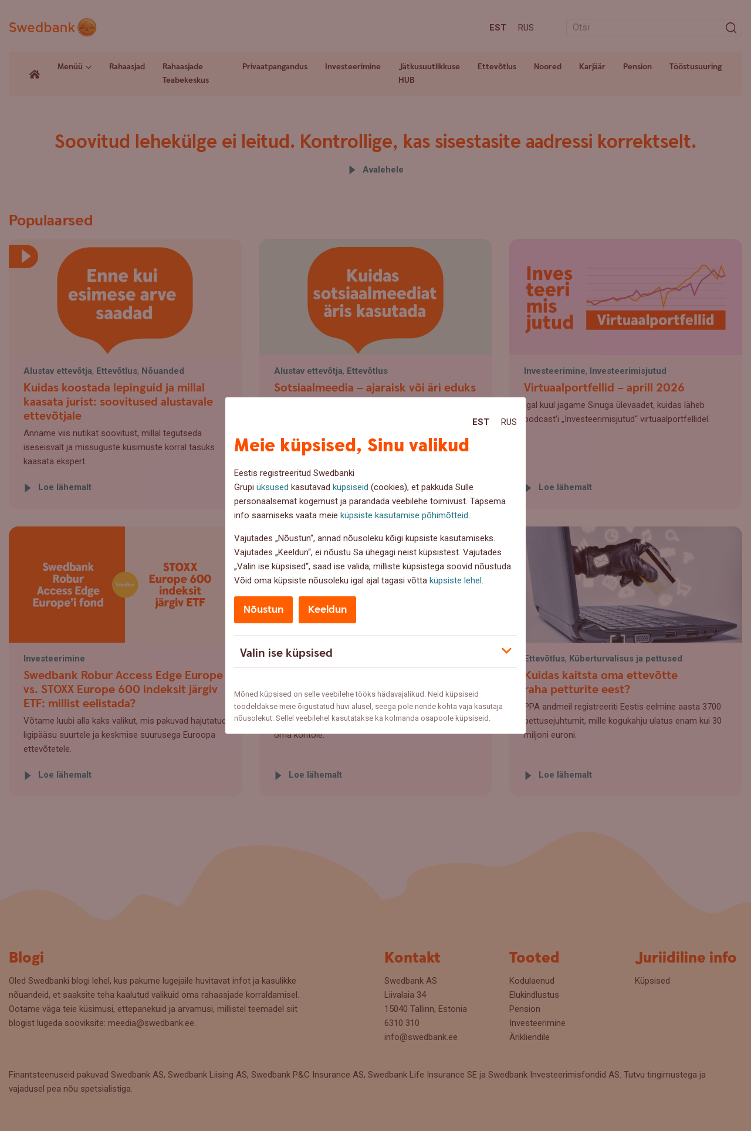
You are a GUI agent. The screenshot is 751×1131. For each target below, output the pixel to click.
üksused (272, 487)
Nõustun (263, 609)
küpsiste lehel (455, 580)
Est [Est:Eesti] (480, 422)
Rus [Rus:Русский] (509, 422)
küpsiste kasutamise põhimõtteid (404, 515)
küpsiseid (350, 487)
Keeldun (327, 609)
